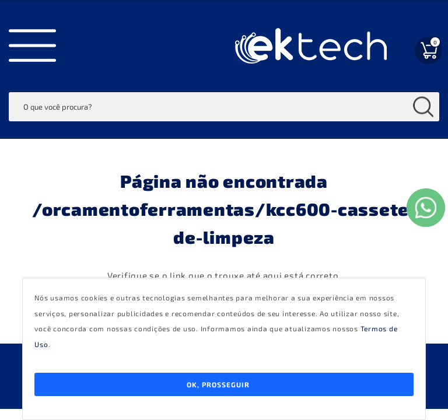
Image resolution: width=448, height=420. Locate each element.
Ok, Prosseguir (218, 384)
